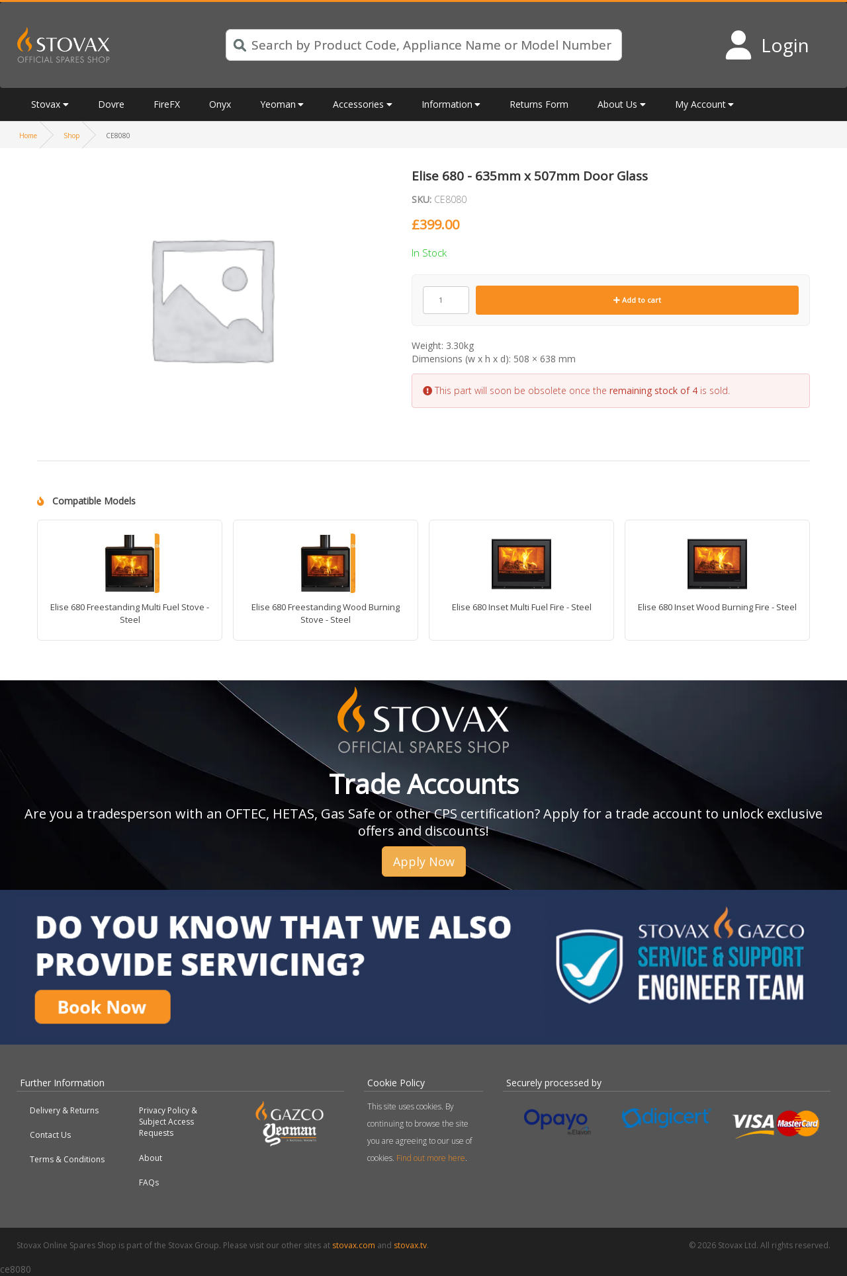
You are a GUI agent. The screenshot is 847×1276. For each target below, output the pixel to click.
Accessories (358, 104)
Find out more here (430, 1158)
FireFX (167, 104)
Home (28, 135)
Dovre (111, 104)
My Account (700, 104)
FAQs (149, 1182)
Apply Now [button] (424, 861)
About (150, 1158)
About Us (617, 104)
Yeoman (278, 104)
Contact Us (50, 1134)
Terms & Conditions (67, 1159)
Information (447, 104)
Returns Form (539, 104)
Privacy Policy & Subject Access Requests (168, 1121)
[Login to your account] (766, 45)
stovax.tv (410, 1245)
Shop (71, 135)
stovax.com (353, 1245)
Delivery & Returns (64, 1110)
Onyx (220, 104)
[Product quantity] (446, 300)
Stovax (45, 104)
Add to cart (637, 300)
